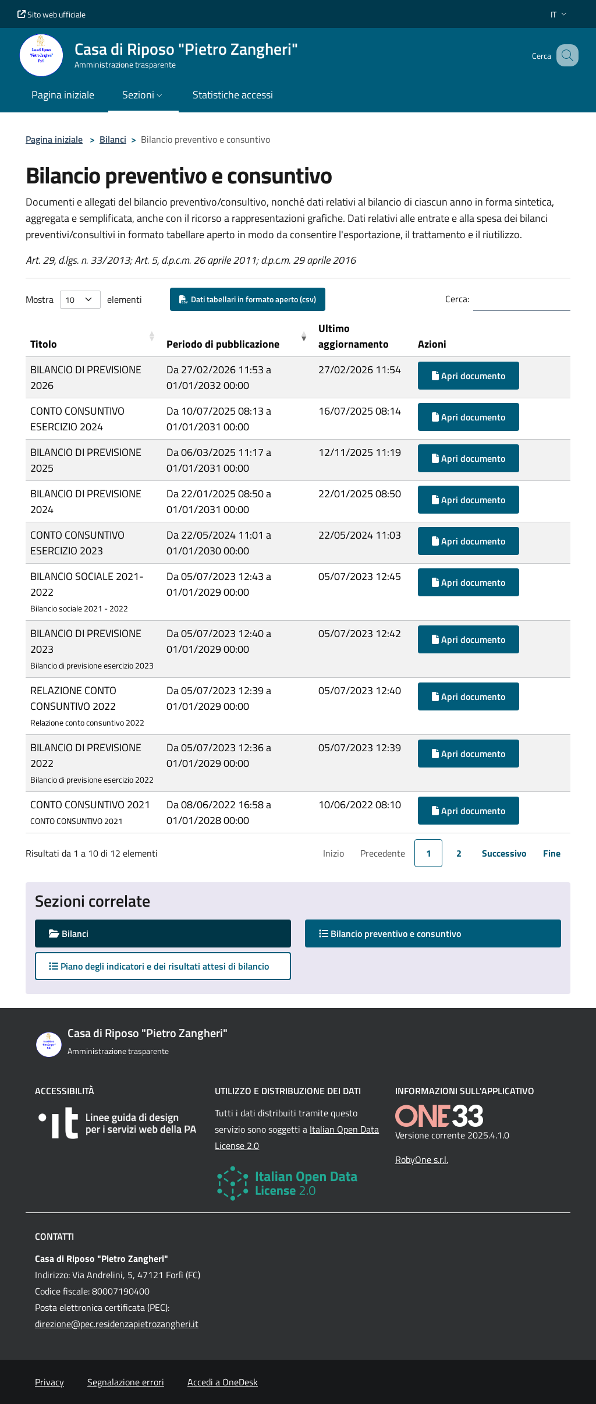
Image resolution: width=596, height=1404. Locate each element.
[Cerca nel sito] (565, 55)
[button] (560, 14)
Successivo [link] (504, 853)
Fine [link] (551, 853)
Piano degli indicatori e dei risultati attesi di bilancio (159, 966)
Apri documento (468, 376)
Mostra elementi (84, 300)
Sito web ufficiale (51, 14)
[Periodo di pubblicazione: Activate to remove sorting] (238, 336)
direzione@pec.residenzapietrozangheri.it (116, 1324)
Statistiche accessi (233, 94)
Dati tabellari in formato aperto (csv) (247, 299)
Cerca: (457, 299)
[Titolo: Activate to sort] (94, 336)
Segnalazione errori (125, 1382)
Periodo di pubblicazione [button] (222, 344)
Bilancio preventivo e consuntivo (401, 933)
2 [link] (459, 853)
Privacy (49, 1382)
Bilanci (113, 139)
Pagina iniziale (54, 139)
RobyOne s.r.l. (421, 1159)
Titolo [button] (43, 344)
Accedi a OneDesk (222, 1382)
